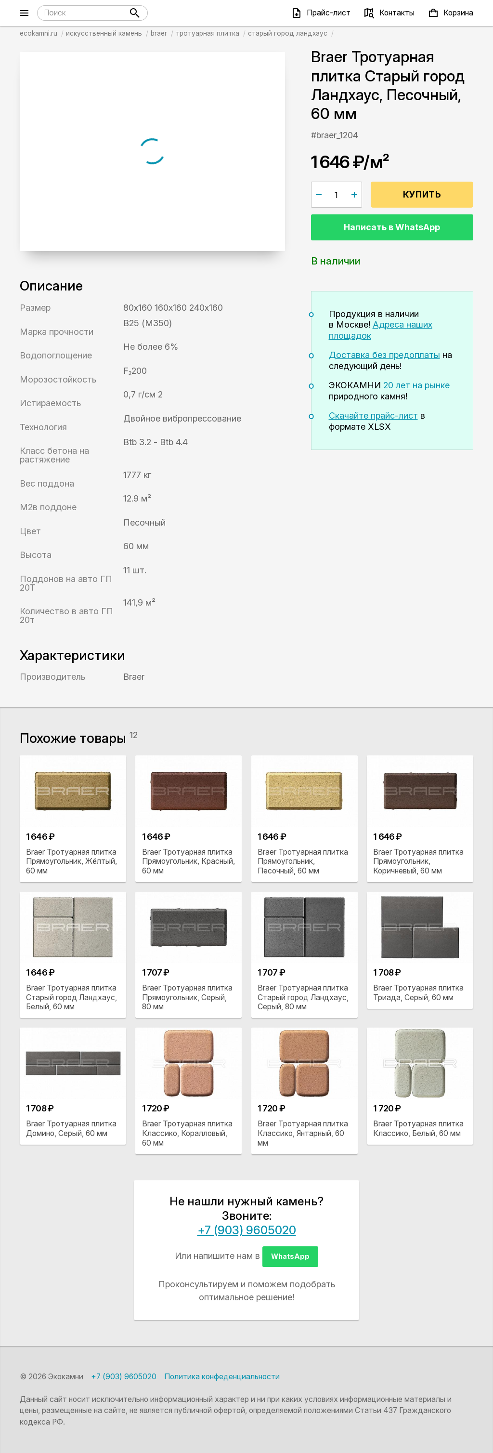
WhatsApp (290, 1256)
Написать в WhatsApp (392, 227)
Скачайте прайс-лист (373, 415)
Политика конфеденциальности (222, 1376)
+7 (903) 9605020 (246, 1230)
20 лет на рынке (416, 385)
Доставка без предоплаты (384, 355)
